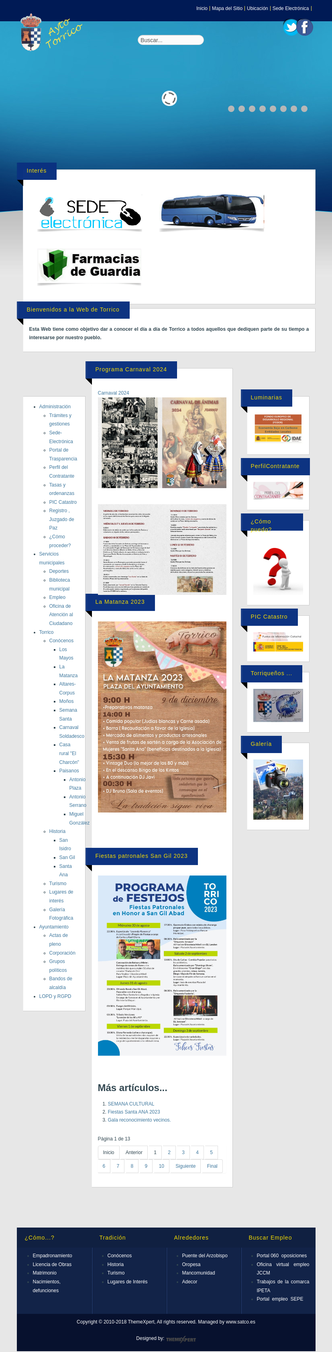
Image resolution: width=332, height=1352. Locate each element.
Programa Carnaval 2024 (131, 369)
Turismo (58, 883)
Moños (66, 701)
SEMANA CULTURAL (131, 1104)
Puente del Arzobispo (205, 1255)
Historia (57, 831)
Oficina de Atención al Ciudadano (61, 614)
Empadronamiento (52, 1255)
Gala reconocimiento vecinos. (139, 1120)
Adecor (190, 1282)
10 (161, 1166)
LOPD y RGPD (55, 996)
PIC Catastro (63, 502)
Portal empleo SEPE (280, 1299)
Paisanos (69, 771)
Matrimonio (45, 1273)
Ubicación (257, 8)
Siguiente (185, 1166)
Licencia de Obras (52, 1264)
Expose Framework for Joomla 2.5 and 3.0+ (53, 32)
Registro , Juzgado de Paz (61, 519)
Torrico (46, 632)
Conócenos (61, 640)
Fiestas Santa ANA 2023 (134, 1112)
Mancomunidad (198, 1273)
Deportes (59, 571)
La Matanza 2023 (120, 602)
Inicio (202, 8)
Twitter (291, 27)
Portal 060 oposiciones (282, 1255)
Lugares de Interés (128, 1282)
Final (212, 1166)
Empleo (57, 597)
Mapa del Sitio (227, 8)
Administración (55, 406)
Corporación (62, 953)
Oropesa (191, 1264)
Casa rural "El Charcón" (69, 753)
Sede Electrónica (291, 8)
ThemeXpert (181, 1339)
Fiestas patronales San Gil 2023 (142, 856)
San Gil (67, 857)
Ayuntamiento (54, 927)
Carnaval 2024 (113, 393)
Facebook (304, 27)
